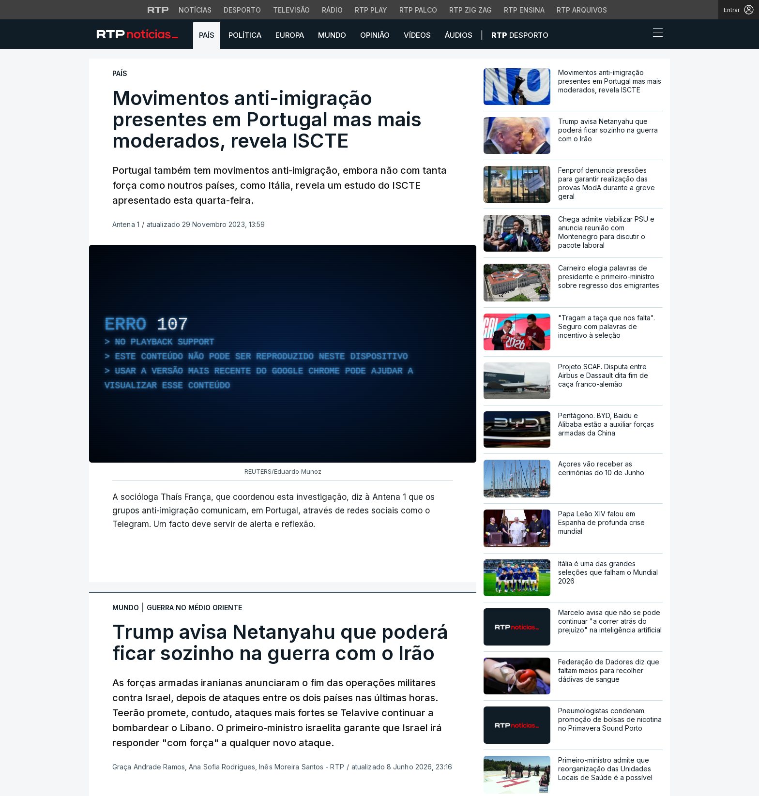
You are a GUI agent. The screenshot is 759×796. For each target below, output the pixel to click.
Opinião (375, 35)
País (206, 35)
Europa (289, 35)
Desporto (519, 35)
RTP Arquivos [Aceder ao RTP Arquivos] (582, 10)
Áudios (458, 35)
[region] (282, 354)
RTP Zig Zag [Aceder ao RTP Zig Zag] (470, 10)
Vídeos (417, 35)
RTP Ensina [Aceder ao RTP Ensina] (524, 10)
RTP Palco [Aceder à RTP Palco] (418, 10)
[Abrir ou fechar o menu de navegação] (655, 34)
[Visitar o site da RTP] (158, 9)
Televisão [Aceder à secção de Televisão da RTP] (291, 10)
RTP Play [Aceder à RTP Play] (371, 10)
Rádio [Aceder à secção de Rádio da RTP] (332, 10)
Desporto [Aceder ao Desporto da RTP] (242, 10)
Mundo (332, 35)
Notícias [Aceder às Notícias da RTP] (195, 10)
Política (244, 35)
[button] (640, 35)
